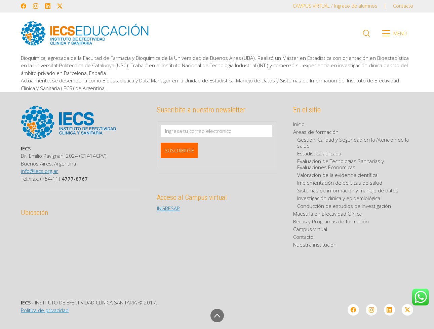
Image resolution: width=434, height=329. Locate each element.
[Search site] (366, 33)
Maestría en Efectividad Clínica (327, 214)
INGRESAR (168, 208)
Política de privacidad (45, 310)
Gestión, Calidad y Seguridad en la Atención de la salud (353, 143)
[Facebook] (23, 6)
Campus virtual (310, 229)
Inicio (299, 124)
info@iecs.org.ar (39, 171)
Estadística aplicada (319, 153)
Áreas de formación (316, 132)
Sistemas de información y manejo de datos (347, 190)
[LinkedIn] (47, 6)
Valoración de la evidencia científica (337, 175)
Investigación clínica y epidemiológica (338, 198)
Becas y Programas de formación (331, 221)
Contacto (303, 237)
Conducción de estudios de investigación (344, 206)
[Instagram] (35, 6)
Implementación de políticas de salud (339, 183)
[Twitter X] (60, 6)
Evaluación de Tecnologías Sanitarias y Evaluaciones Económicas (340, 164)
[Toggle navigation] (396, 33)
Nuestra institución (315, 245)
